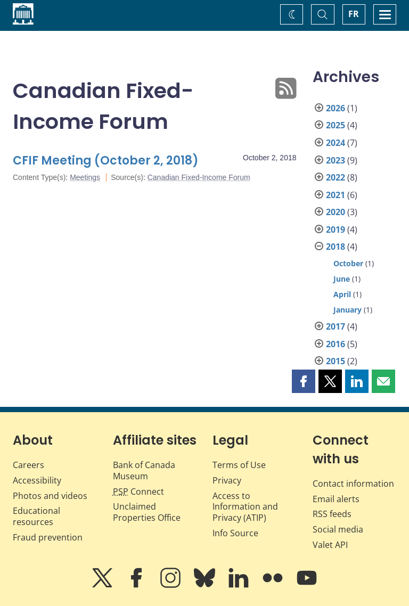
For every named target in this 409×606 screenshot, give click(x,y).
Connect (138, 491)
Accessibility (37, 480)
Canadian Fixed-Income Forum (199, 177)
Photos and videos (50, 496)
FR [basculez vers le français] (353, 14)
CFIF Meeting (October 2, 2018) (106, 160)
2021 (335, 195)
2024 (335, 143)
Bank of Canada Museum (144, 470)
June (341, 279)
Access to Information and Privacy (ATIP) (245, 507)
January (347, 310)
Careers (28, 465)
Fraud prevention (48, 537)
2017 (335, 326)
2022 (335, 177)
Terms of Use (239, 465)
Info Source (235, 533)
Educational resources (36, 516)
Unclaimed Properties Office (147, 512)
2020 (335, 212)
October (348, 263)
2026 (335, 108)
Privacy (226, 480)
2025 (335, 125)
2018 (335, 246)
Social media (338, 529)
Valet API (330, 545)
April (342, 294)
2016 (335, 344)
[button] (303, 381)
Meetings (85, 177)
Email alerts (336, 499)
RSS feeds (332, 514)
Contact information (353, 483)
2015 (335, 361)
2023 (335, 160)
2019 (335, 229)
